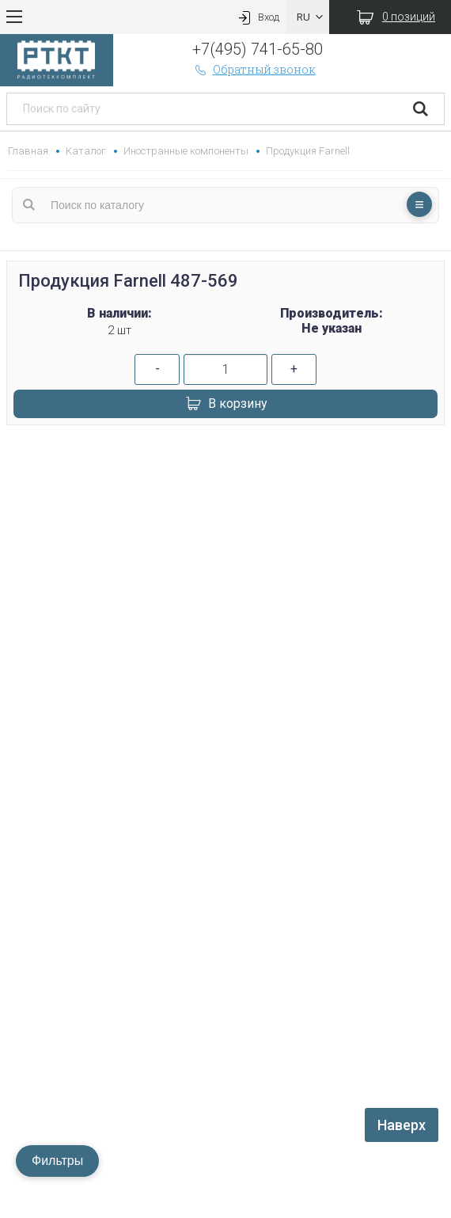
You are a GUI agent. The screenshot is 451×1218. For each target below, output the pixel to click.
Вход (257, 17)
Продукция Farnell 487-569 (128, 281)
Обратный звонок (254, 69)
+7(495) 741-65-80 (257, 49)
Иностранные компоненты (185, 151)
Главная (28, 151)
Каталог (86, 151)
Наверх (401, 1125)
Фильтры (57, 1160)
